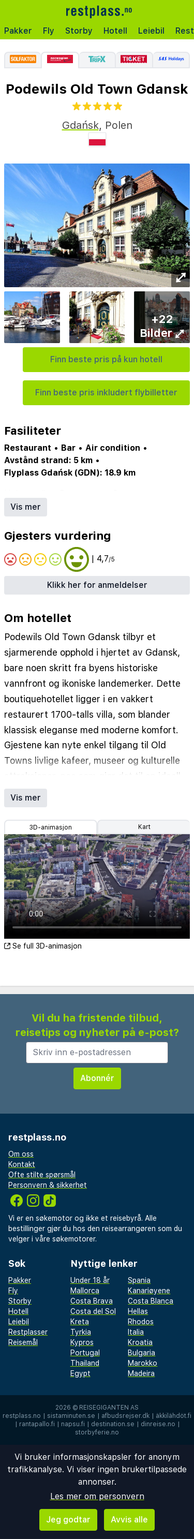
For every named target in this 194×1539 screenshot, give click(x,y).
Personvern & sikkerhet (47, 1185)
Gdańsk (80, 125)
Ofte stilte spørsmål (42, 1175)
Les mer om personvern (97, 1496)
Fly (48, 31)
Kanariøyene (149, 1290)
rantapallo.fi (37, 1424)
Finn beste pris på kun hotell (106, 359)
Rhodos (141, 1322)
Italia (136, 1332)
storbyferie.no (97, 1432)
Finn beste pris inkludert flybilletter (106, 392)
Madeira (141, 1373)
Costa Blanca (150, 1301)
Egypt (80, 1373)
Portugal (85, 1353)
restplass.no (22, 1415)
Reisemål (23, 1342)
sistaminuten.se (71, 1415)
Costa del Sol (93, 1311)
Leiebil (151, 31)
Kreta (79, 1322)
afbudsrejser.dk (125, 1415)
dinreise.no (158, 1424)
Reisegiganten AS (109, 1407)
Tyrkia (80, 1332)
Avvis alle (129, 1520)
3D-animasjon (50, 827)
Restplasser (28, 1332)
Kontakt (21, 1164)
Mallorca (84, 1290)
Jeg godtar (68, 1520)
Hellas (138, 1311)
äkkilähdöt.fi (173, 1415)
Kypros (82, 1342)
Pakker (18, 31)
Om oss (21, 1154)
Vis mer (25, 507)
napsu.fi (73, 1424)
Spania (139, 1280)
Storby (79, 31)
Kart (144, 827)
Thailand (84, 1363)
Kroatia (140, 1342)
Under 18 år (90, 1280)
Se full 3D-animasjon (43, 946)
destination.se (113, 1424)
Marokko (142, 1363)
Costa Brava (91, 1301)
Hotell (115, 31)
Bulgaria (141, 1353)
